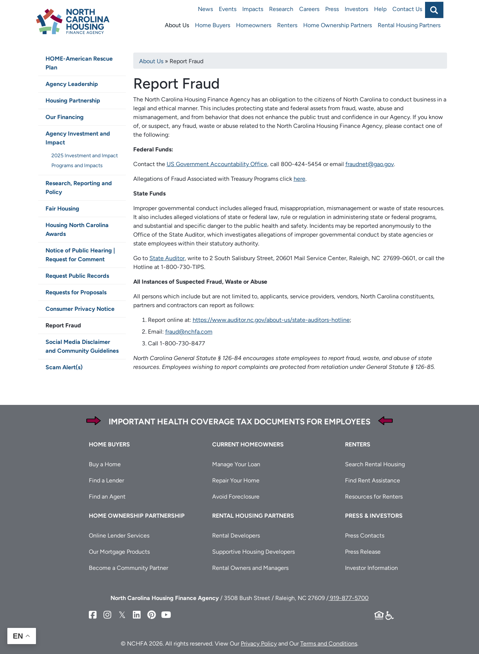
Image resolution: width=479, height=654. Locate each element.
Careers (309, 9)
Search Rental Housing (375, 464)
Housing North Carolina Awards (77, 229)
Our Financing (65, 117)
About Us (177, 25)
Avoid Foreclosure (236, 496)
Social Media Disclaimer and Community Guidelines (82, 346)
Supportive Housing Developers (253, 551)
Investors (356, 9)
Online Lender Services (119, 535)
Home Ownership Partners (337, 25)
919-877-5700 (349, 597)
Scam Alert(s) (64, 367)
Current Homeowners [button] (248, 444)
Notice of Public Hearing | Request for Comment (80, 255)
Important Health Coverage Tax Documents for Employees (239, 422)
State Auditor (167, 258)
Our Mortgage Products (119, 551)
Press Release (363, 551)
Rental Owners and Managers (250, 567)
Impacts (252, 9)
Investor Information (371, 567)
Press (332, 9)
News (205, 9)
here (299, 178)
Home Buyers (212, 25)
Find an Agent (107, 496)
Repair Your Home (236, 480)
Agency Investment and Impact (78, 138)
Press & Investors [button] (374, 515)
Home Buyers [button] (109, 444)
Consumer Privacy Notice (80, 308)
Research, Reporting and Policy (79, 187)
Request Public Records (77, 275)
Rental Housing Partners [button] (253, 515)
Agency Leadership (72, 83)
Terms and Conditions (328, 643)
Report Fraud (63, 325)
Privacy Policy (259, 643)
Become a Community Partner (128, 567)
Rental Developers (236, 535)
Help (380, 9)
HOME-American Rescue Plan (79, 63)
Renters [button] (357, 444)
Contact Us (407, 9)
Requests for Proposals (76, 292)
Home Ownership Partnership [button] (137, 515)
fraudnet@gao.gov (369, 164)
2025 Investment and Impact (84, 155)
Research (281, 9)
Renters (287, 25)
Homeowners (253, 25)
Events (227, 9)
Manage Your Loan (236, 464)
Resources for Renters (374, 496)
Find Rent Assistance (372, 480)
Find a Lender (106, 480)
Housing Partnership (73, 100)
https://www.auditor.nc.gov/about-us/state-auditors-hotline (271, 319)
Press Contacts (364, 535)
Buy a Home (105, 464)
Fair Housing (62, 208)
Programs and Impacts (77, 165)
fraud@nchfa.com (189, 331)
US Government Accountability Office (217, 164)
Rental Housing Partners (409, 25)
